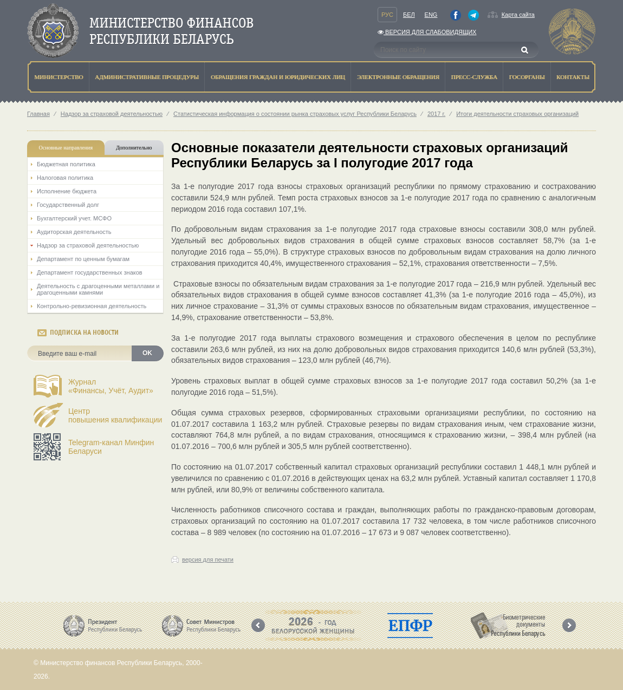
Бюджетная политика (66, 164)
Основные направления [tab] (66, 148)
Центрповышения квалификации (115, 415)
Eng (431, 14)
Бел (409, 14)
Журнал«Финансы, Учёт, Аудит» (110, 386)
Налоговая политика (65, 177)
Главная (38, 113)
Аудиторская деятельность (74, 232)
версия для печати (207, 559)
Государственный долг (68, 204)
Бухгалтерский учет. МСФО (74, 218)
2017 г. (436, 113)
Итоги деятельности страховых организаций (517, 113)
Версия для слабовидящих (427, 32)
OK (147, 353)
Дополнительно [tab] (134, 148)
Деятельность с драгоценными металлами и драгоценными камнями (98, 289)
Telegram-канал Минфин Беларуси (111, 446)
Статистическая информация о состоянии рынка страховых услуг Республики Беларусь (295, 113)
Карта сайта (518, 14)
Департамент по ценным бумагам (83, 259)
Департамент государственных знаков (89, 272)
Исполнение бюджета (66, 191)
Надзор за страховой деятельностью (112, 113)
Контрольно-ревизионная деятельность (91, 306)
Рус (387, 14)
